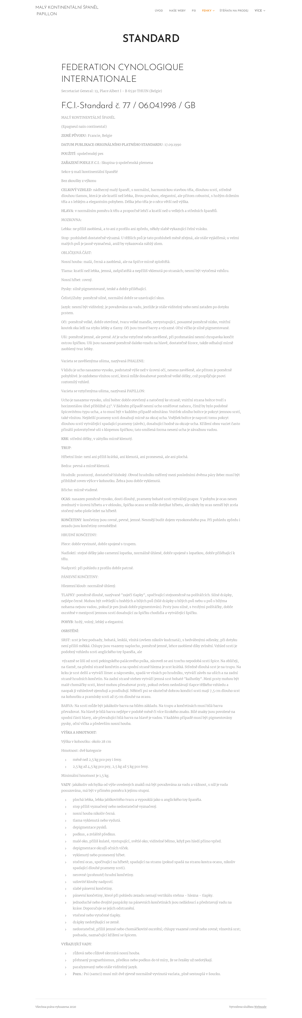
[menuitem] (150, 11)
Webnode (260, 1007)
